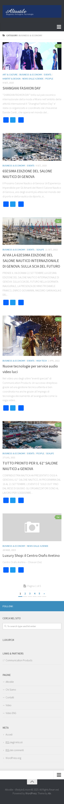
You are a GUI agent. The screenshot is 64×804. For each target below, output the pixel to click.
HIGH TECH (41, 360)
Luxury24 (8, 640)
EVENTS (47, 74)
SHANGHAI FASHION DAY (21, 88)
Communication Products (19, 660)
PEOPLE (49, 78)
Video (8, 705)
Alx (49, 793)
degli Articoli (14, 742)
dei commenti (15, 750)
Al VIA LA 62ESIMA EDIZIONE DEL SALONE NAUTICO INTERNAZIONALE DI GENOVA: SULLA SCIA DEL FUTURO (31, 261)
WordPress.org (13, 758)
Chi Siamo (11, 689)
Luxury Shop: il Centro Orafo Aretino (31, 555)
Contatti (10, 697)
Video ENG (11, 713)
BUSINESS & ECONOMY (30, 74)
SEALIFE (40, 249)
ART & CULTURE (10, 74)
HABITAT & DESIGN (11, 78)
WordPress (31, 793)
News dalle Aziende (33, 78)
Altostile (10, 681)
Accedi (9, 734)
